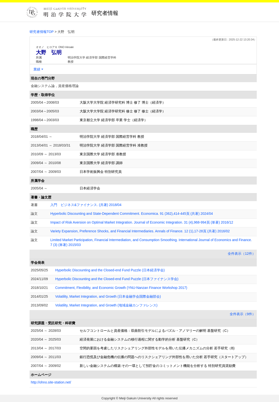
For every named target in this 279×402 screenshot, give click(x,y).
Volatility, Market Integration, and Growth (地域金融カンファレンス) (106, 305)
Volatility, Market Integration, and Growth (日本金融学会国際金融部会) (108, 296)
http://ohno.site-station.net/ (51, 382)
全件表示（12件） (242, 253)
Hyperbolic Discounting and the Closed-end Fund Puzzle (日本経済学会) (110, 270)
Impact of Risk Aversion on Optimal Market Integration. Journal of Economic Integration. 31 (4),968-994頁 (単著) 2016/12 (141, 222)
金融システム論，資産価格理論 (55, 86)
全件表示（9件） (243, 314)
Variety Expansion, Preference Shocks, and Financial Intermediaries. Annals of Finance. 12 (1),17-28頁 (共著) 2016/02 (140, 231)
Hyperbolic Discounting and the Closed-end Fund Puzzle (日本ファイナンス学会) (116, 279)
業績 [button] (36, 69)
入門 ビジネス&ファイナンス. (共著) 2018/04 (85, 205)
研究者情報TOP (42, 32)
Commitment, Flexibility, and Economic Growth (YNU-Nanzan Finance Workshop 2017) (121, 288)
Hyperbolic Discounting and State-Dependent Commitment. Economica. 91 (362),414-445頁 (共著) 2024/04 (131, 214)
